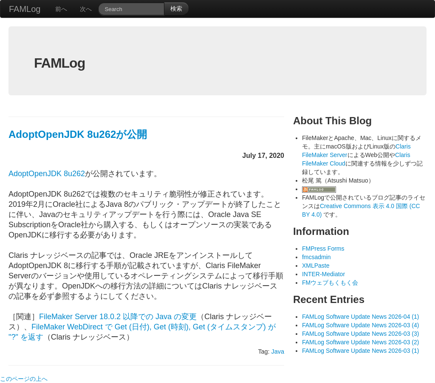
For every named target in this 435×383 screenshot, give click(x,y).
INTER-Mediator (323, 274)
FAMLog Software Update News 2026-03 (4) (360, 325)
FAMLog (24, 9)
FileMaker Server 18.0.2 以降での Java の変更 (118, 316)
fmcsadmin (316, 257)
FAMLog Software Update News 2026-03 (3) (360, 333)
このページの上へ (24, 378)
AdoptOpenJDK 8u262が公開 (77, 134)
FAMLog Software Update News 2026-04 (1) (360, 316)
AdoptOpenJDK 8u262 (46, 173)
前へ (61, 9)
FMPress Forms (323, 248)
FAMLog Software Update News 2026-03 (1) (360, 350)
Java (277, 351)
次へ (86, 9)
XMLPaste (316, 265)
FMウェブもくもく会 (330, 282)
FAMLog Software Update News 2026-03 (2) (360, 342)
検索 (176, 8)
